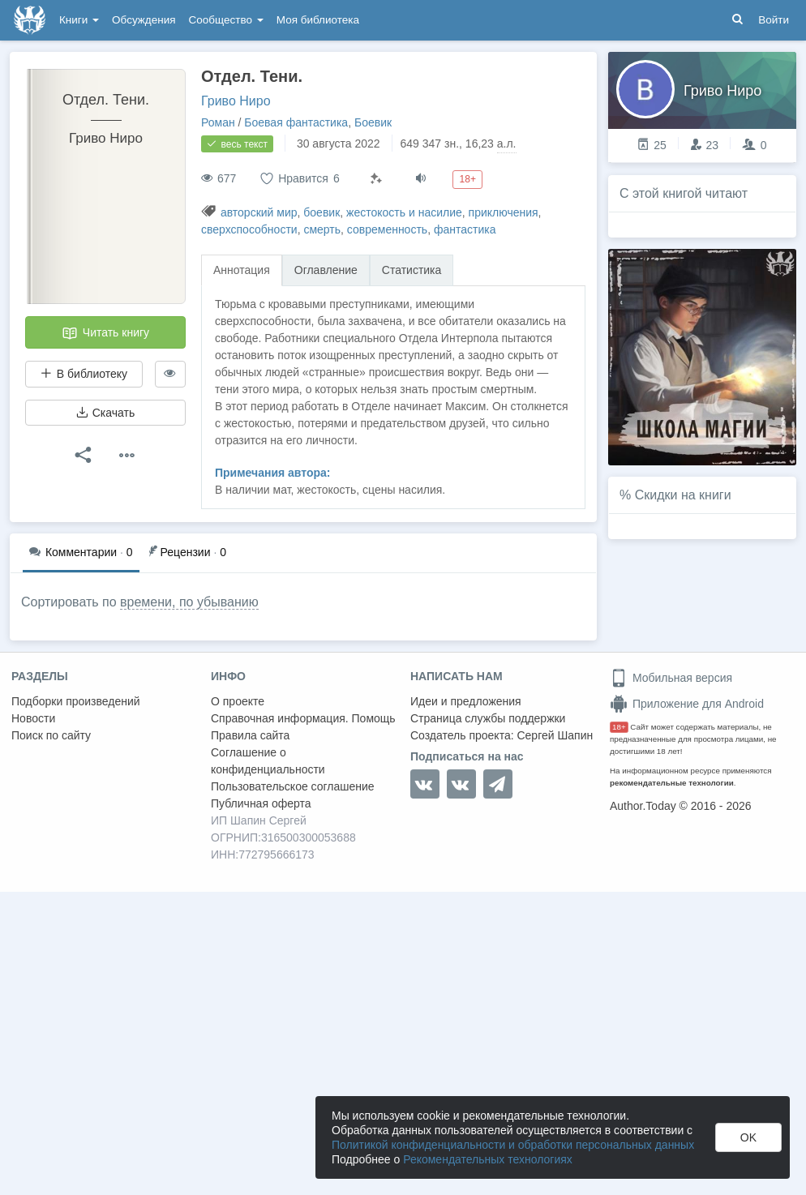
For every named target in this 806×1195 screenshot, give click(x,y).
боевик (321, 212)
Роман (218, 122)
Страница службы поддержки (487, 718)
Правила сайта (250, 735)
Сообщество (226, 20)
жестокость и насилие (404, 212)
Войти (773, 20)
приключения (503, 212)
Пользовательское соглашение (293, 786)
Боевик (373, 122)
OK (748, 1137)
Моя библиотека (318, 20)
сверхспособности (249, 229)
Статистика (412, 269)
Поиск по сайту (51, 735)
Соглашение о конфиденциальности (268, 761)
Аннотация (241, 269)
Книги (79, 20)
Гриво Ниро (236, 101)
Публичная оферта (261, 803)
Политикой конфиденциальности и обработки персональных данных (513, 1144)
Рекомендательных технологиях (487, 1159)
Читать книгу (105, 333)
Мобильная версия (671, 678)
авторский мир (259, 212)
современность (387, 229)
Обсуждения (143, 20)
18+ (619, 726)
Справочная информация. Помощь (303, 718)
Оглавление (326, 269)
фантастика (465, 229)
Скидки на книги (683, 495)
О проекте (237, 701)
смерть (322, 229)
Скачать (105, 412)
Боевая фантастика (296, 122)
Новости (33, 718)
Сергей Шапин (555, 735)
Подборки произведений (75, 701)
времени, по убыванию (189, 602)
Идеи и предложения (465, 701)
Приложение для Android (687, 704)
